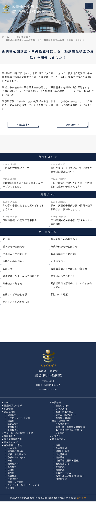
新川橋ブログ (58, 261)
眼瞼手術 (60, 457)
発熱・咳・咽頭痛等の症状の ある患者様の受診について (69, 428)
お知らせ (7, 268)
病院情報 (56, 402)
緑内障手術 (61, 454)
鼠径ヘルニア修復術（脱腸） (70, 475)
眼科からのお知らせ (14, 246)
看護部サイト (10, 436)
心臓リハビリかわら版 (15, 294)
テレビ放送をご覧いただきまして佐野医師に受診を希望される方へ (71, 182)
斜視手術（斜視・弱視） (68, 460)
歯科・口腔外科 (15, 482)
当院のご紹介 (62, 405)
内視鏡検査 (61, 479)
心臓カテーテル (64, 473)
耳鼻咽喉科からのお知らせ (65, 254)
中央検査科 (13, 427)
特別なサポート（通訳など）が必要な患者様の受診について (71, 168)
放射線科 (12, 415)
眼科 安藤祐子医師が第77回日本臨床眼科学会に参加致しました (71, 205)
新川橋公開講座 (64, 418)
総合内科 (12, 448)
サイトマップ (10, 442)
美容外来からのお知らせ (16, 302)
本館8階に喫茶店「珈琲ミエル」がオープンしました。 (23, 182)
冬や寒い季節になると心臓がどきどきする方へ (23, 205)
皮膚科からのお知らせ (15, 254)
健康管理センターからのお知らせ (21, 276)
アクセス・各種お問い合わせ (18, 433)
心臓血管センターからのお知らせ (69, 268)
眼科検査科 (13, 430)
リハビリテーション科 (19, 418)
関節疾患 (60, 470)
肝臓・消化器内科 (17, 454)
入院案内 (60, 433)
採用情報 (8, 408)
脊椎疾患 (60, 466)
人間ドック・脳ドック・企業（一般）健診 (23, 486)
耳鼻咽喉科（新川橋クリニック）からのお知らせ (71, 285)
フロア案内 (61, 408)
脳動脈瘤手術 (62, 463)
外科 (10, 460)
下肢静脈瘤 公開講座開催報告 (20, 218)
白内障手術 (61, 448)
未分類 (6, 239)
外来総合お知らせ (12, 283)
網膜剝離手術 (62, 451)
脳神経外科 (13, 463)
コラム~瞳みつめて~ (66, 415)
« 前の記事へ (23, 125)
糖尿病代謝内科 (15, 451)
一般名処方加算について (16, 166)
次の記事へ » (72, 125)
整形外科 (12, 466)
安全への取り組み (65, 411)
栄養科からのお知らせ (63, 276)
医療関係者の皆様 (13, 405)
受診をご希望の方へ (62, 421)
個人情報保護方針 (13, 439)
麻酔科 (11, 473)
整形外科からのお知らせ (64, 239)
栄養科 (11, 421)
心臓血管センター (17, 457)
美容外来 (12, 475)
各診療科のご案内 (13, 445)
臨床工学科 (13, 424)
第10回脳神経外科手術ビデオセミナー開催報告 (71, 220)
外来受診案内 (62, 424)
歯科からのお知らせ (14, 261)
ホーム (7, 402)
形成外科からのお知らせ (64, 246)
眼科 (58, 445)
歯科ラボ (81, 498)
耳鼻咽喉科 (13, 479)
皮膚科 (11, 470)
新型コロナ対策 (59, 294)
